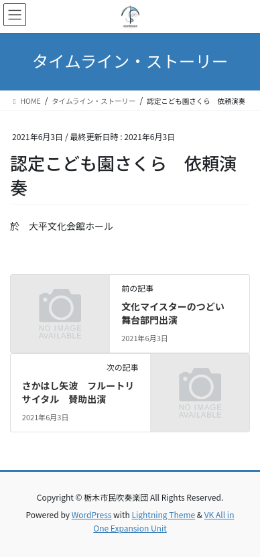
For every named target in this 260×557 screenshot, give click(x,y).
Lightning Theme (163, 514)
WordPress (92, 514)
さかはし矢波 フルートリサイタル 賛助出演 (78, 392)
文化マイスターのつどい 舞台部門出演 (177, 313)
